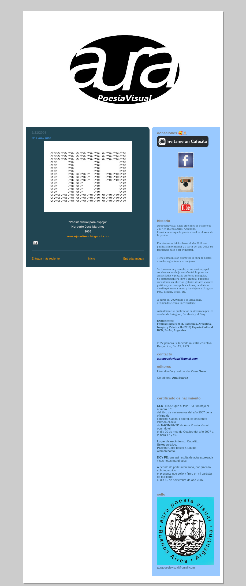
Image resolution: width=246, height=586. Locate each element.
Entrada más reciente (46, 258)
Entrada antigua (133, 258)
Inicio (91, 258)
